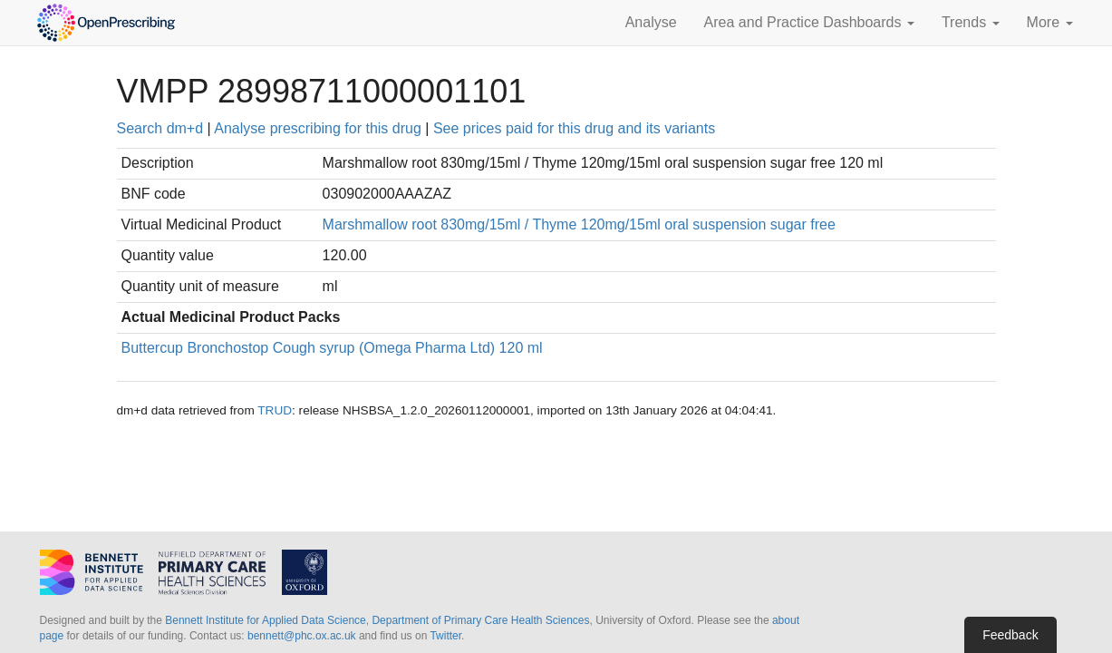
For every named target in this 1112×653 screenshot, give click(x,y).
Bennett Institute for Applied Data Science (265, 620)
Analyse (651, 22)
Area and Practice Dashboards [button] (809, 22)
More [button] (1050, 22)
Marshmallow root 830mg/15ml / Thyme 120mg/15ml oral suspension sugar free (579, 224)
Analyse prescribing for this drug (317, 128)
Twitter (445, 635)
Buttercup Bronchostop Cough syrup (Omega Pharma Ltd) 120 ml (332, 348)
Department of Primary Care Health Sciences (480, 620)
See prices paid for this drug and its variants (574, 128)
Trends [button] (971, 22)
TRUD (274, 410)
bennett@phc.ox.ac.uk (301, 635)
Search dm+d (160, 128)
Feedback (1010, 635)
